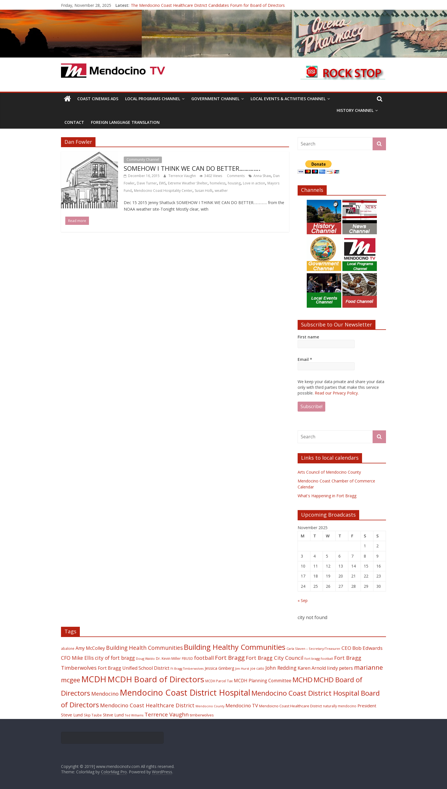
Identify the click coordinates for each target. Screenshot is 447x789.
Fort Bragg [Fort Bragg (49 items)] (230, 657)
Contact (74, 122)
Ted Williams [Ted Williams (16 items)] (134, 715)
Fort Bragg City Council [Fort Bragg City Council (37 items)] (274, 657)
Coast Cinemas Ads (97, 98)
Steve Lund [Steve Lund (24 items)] (113, 715)
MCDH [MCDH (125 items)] (93, 679)
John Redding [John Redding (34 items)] (280, 667)
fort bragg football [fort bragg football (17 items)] (318, 658)
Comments (235, 175)
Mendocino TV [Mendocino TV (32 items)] (241, 705)
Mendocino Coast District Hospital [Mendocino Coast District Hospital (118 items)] (185, 692)
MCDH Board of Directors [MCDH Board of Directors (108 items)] (155, 679)
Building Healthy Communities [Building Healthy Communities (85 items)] (234, 647)
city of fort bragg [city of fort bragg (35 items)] (115, 657)
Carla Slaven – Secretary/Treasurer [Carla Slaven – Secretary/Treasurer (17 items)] (313, 648)
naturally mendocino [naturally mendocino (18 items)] (339, 706)
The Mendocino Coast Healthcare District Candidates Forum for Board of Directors (208, 5)
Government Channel (215, 98)
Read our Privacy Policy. (337, 393)
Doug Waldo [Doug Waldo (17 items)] (145, 658)
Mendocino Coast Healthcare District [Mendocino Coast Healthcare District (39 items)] (147, 705)
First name (308, 337)
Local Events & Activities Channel (288, 98)
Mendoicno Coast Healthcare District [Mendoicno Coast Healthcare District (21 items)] (290, 705)
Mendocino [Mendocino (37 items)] (105, 693)
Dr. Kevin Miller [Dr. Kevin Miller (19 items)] (168, 658)
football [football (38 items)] (204, 657)
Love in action (254, 183)
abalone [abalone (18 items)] (67, 648)
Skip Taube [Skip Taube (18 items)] (93, 715)
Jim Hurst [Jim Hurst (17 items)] (242, 668)
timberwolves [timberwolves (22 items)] (202, 715)
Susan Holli (203, 190)
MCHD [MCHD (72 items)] (302, 679)
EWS (162, 183)
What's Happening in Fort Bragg (327, 495)
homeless (217, 183)
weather (221, 190)
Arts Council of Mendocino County (329, 472)
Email (305, 359)
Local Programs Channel (152, 98)
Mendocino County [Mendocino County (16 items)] (210, 706)
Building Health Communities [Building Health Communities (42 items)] (144, 648)
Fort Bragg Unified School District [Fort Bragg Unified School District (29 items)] (133, 668)
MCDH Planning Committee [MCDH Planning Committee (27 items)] (262, 681)
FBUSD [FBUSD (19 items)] (187, 658)
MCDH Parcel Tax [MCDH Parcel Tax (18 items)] (219, 681)
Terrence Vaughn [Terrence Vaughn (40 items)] (167, 714)
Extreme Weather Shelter (188, 183)
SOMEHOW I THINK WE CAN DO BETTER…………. (192, 168)
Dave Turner (147, 183)
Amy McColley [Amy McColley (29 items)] (90, 648)
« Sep (303, 600)
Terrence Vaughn (182, 175)
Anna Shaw (262, 175)
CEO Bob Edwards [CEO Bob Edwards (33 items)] (362, 648)
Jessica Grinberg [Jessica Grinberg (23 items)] (219, 668)
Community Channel (143, 159)
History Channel (355, 110)
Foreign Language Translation (125, 122)
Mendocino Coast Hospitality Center (163, 190)
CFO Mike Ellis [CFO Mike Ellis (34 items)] (77, 657)
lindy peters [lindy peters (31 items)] (340, 668)
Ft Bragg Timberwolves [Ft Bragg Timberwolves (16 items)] (187, 669)
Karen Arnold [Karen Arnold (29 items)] (312, 668)
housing (234, 183)
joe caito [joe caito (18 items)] (257, 668)
